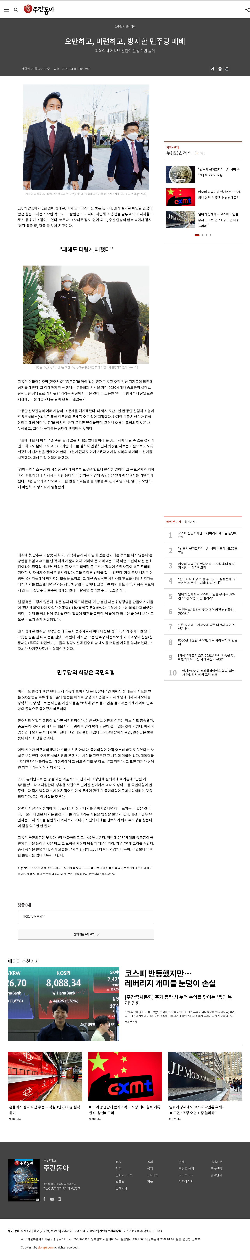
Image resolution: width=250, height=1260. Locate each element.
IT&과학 (152, 1175)
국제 (150, 1168)
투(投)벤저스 (178, 153)
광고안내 (216, 1175)
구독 (200, 153)
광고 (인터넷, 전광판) (47, 1231)
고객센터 (79, 1231)
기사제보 (216, 1162)
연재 (182, 1162)
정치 (118, 1162)
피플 (150, 1182)
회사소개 (26, 1231)
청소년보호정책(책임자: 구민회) (142, 1231)
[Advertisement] (76, 520)
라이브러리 (186, 1175)
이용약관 (92, 1231)
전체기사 (121, 1188)
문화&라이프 (124, 1175)
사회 (118, 1168)
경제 (150, 1162)
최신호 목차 (186, 1168)
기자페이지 (186, 1182)
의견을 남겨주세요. (33, 916)
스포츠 (120, 1182)
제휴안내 (66, 1231)
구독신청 (216, 1168)
